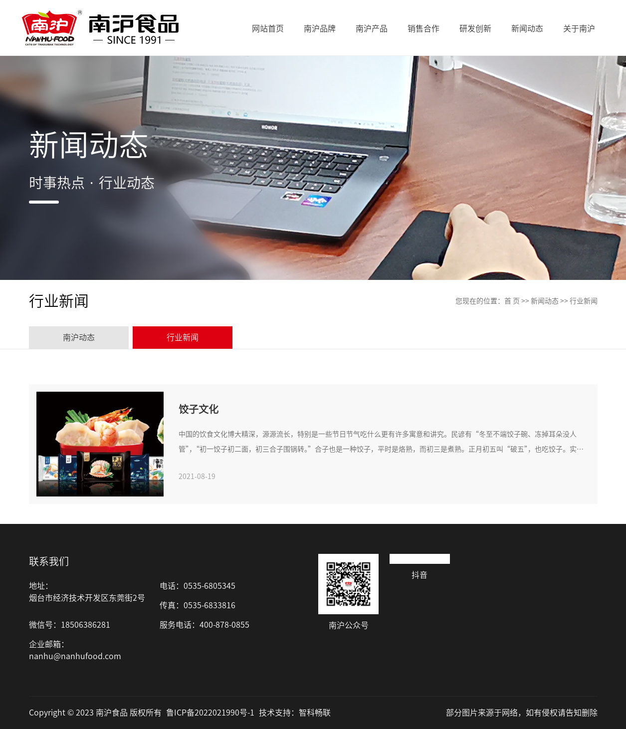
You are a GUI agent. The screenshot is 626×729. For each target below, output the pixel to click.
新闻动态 (545, 300)
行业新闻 (584, 300)
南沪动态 (79, 337)
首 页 (512, 300)
